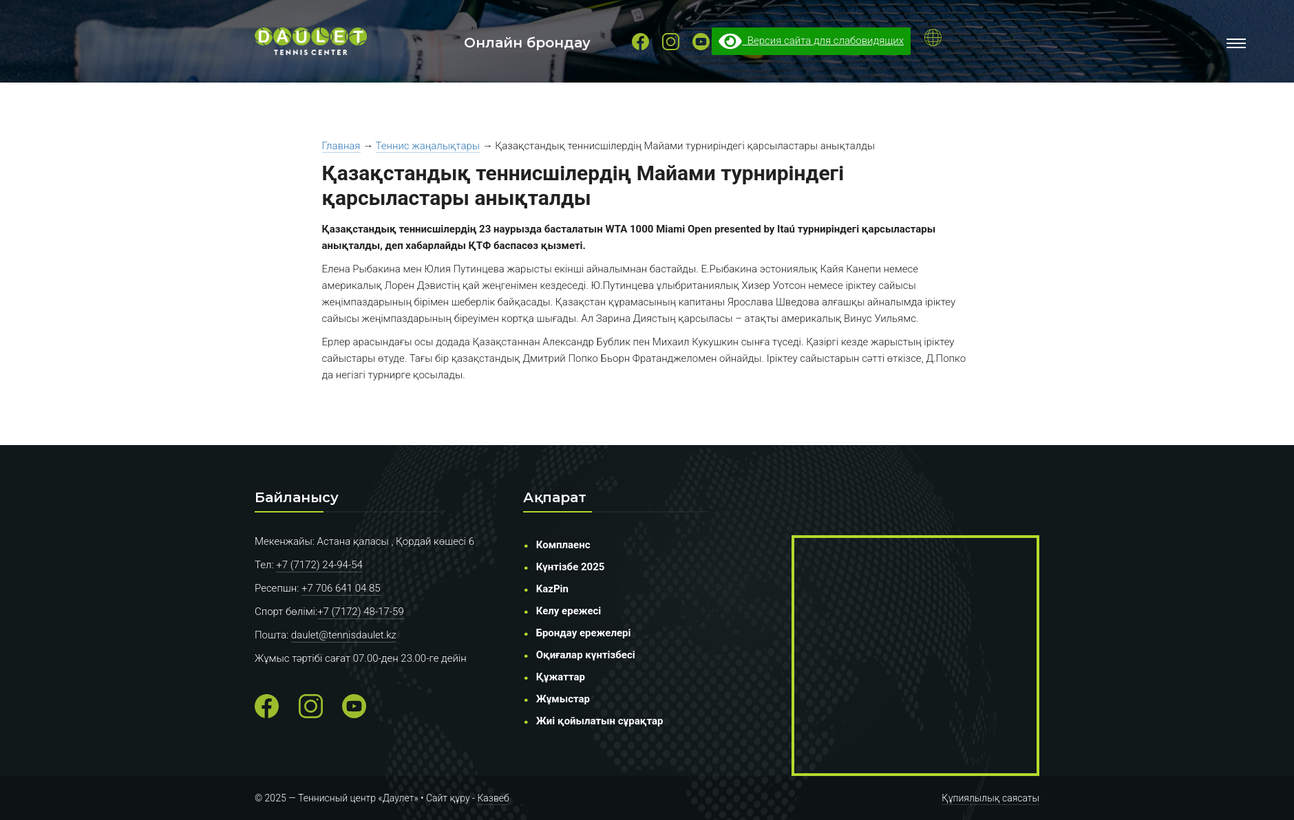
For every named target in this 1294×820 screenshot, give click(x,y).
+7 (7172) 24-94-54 (319, 565)
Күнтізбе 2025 (570, 567)
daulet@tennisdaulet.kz (343, 635)
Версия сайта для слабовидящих (811, 40)
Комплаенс (563, 545)
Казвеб (493, 797)
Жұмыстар (563, 699)
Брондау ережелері (583, 633)
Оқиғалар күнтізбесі (585, 655)
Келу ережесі (569, 611)
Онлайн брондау (527, 42)
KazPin (552, 589)
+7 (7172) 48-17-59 (360, 611)
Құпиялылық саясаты (990, 797)
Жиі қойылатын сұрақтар (600, 721)
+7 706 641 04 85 (341, 588)
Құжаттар (560, 677)
